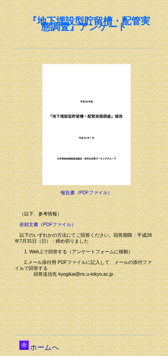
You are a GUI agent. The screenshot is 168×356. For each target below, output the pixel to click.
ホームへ (44, 347)
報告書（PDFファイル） (86, 192)
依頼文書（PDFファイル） (47, 224)
